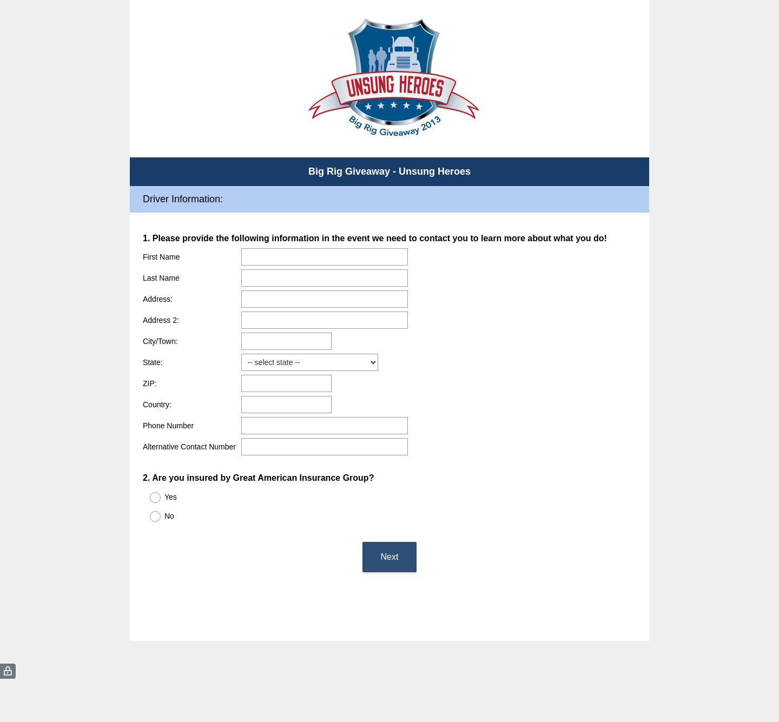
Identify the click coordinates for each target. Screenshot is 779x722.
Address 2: (161, 320)
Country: (157, 404)
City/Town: (160, 341)
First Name (161, 257)
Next (390, 556)
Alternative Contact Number (189, 446)
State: (153, 362)
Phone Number (168, 425)
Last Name (161, 278)
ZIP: (150, 383)
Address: (158, 299)
